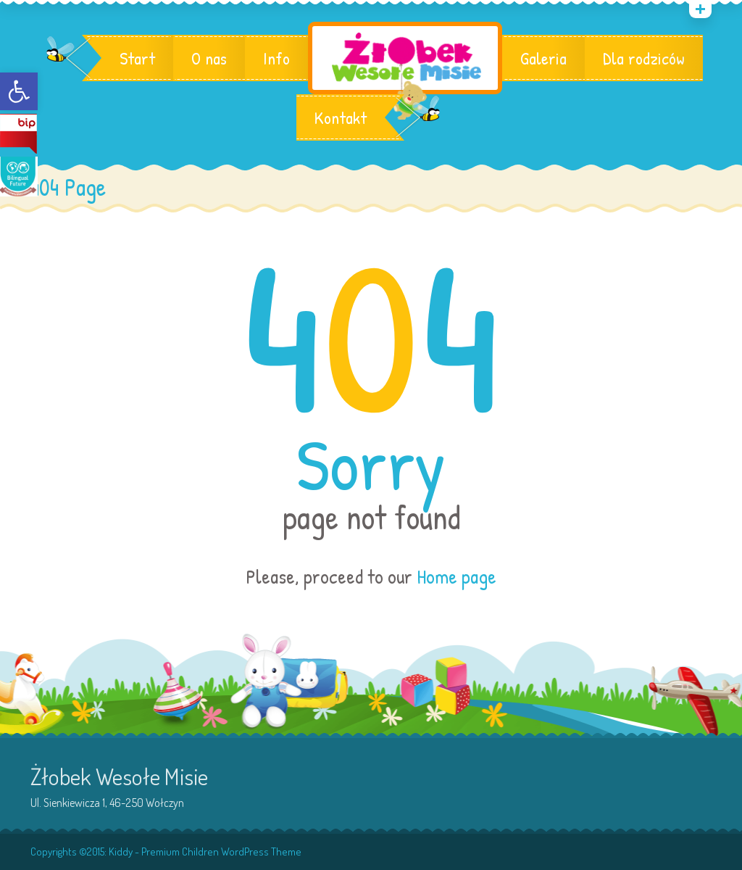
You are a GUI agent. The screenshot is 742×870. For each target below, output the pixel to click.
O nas (209, 58)
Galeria (543, 58)
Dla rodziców (644, 58)
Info (276, 58)
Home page (456, 576)
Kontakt (340, 117)
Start (137, 58)
